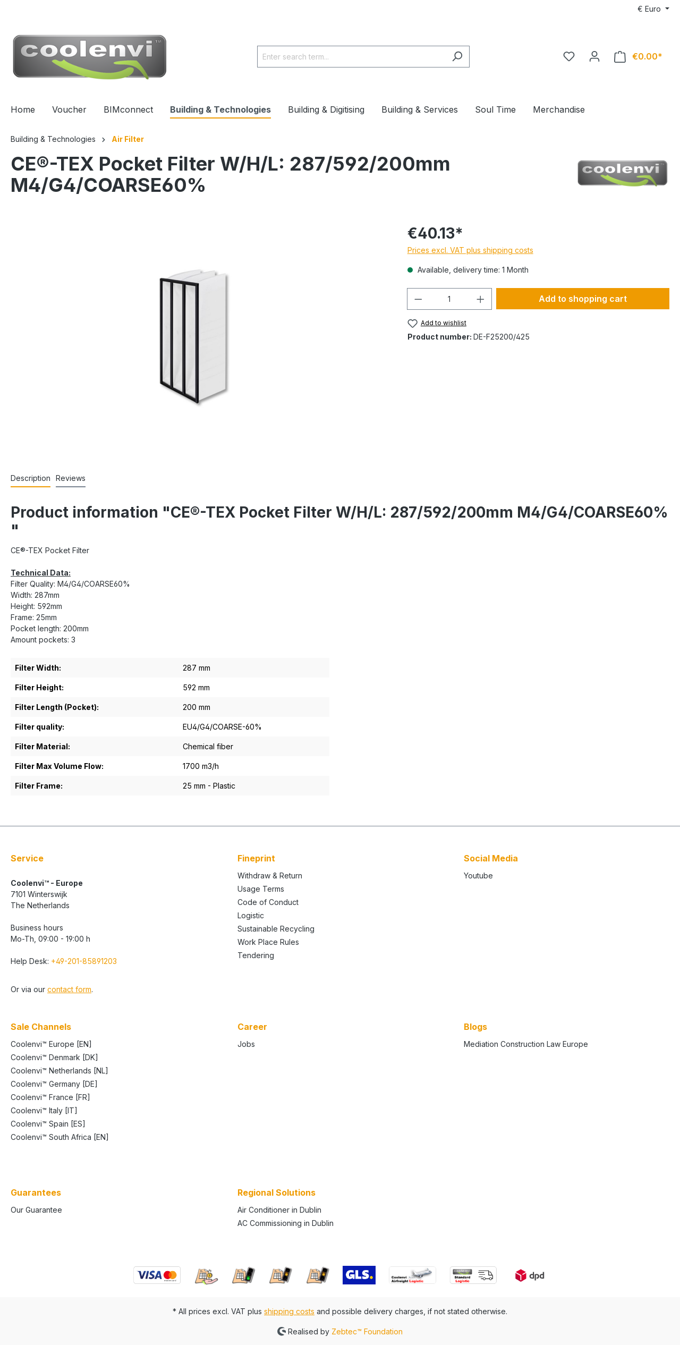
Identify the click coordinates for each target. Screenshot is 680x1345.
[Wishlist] (569, 56)
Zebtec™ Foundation (367, 1330)
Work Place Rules (268, 941)
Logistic (250, 915)
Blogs (475, 1026)
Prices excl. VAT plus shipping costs (470, 250)
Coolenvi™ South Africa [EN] (60, 1136)
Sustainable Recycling (275, 928)
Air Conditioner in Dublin (279, 1209)
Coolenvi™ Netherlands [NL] (59, 1070)
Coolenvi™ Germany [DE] (54, 1083)
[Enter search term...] (351, 56)
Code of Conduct (268, 902)
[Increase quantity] (481, 299)
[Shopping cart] (638, 56)
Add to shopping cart (583, 298)
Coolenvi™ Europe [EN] (51, 1043)
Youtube (478, 875)
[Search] (457, 56)
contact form (69, 989)
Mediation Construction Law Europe (526, 1043)
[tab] (30, 478)
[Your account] (594, 56)
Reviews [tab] (71, 478)
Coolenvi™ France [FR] (50, 1097)
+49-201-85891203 (84, 961)
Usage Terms (260, 888)
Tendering (255, 955)
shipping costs (289, 1311)
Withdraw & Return (269, 875)
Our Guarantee (36, 1209)
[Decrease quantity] (418, 299)
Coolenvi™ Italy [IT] (44, 1110)
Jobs (246, 1043)
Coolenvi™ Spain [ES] (48, 1123)
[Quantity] (449, 299)
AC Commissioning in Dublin (285, 1223)
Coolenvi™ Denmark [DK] (54, 1057)
